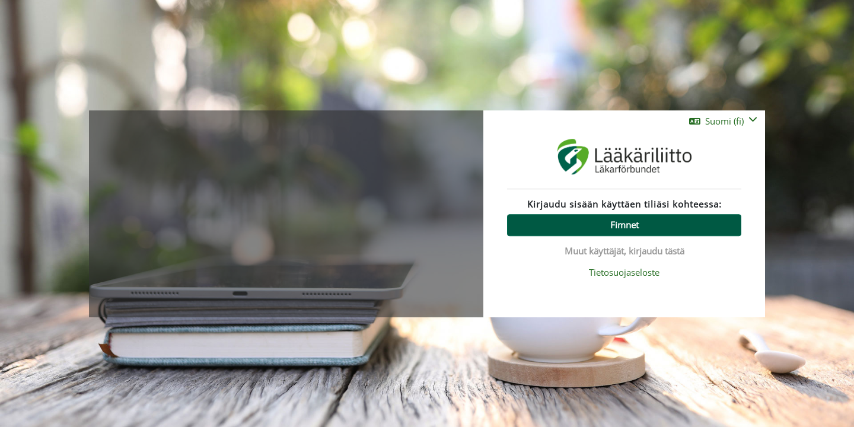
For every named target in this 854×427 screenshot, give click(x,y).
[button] (723, 121)
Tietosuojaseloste (624, 272)
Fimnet (624, 225)
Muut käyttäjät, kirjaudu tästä (624, 251)
